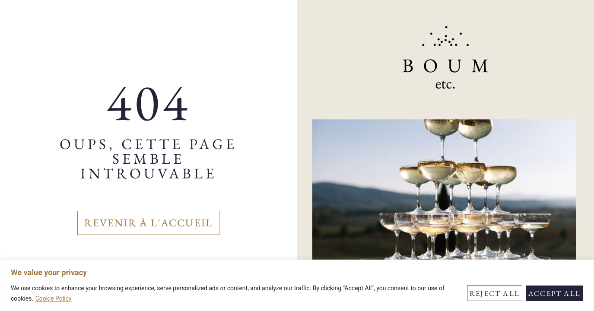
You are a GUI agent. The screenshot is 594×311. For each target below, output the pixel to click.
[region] (297, 285)
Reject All (495, 293)
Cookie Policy (53, 298)
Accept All (554, 293)
